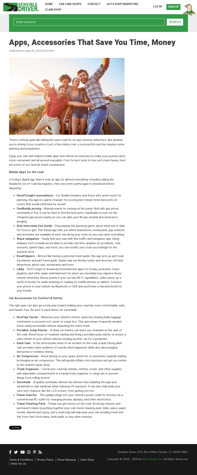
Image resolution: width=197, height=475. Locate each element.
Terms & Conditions (21, 460)
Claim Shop (53, 10)
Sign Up (173, 7)
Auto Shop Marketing (122, 4)
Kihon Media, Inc (152, 459)
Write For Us (18, 464)
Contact (94, 4)
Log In (157, 7)
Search (175, 22)
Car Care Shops (70, 4)
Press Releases (67, 460)
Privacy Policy (45, 460)
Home (49, 4)
